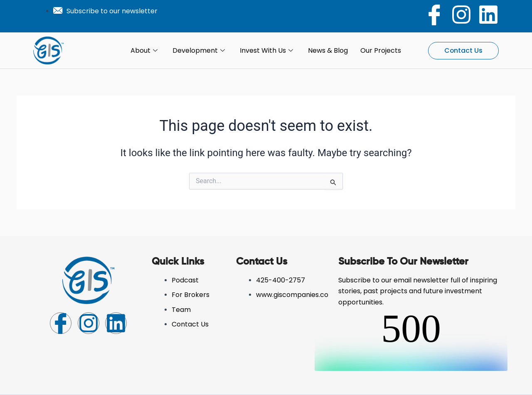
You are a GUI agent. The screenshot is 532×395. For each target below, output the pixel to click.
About (144, 50)
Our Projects (380, 50)
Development (198, 50)
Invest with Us (266, 50)
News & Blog (328, 50)
